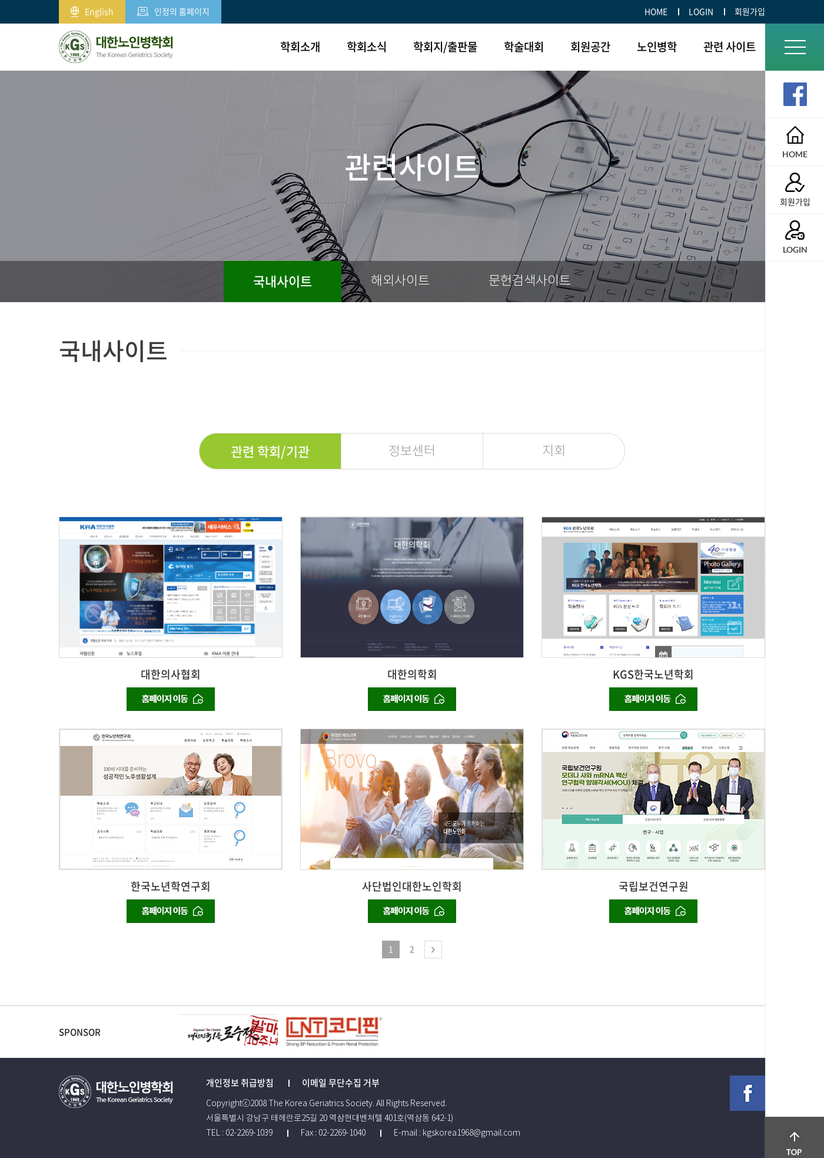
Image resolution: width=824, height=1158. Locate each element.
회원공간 (590, 46)
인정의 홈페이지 (173, 8)
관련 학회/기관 (270, 451)
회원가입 (750, 11)
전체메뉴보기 (795, 47)
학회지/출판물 (445, 46)
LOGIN (701, 11)
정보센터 (412, 451)
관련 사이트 (729, 46)
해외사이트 (400, 281)
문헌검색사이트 (530, 281)
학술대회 (524, 46)
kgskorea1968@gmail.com (471, 1132)
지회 (554, 451)
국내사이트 (282, 280)
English (92, 8)
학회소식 (367, 46)
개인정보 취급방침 (240, 1082)
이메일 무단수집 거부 (341, 1082)
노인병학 (657, 46)
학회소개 (300, 46)
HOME (655, 11)
